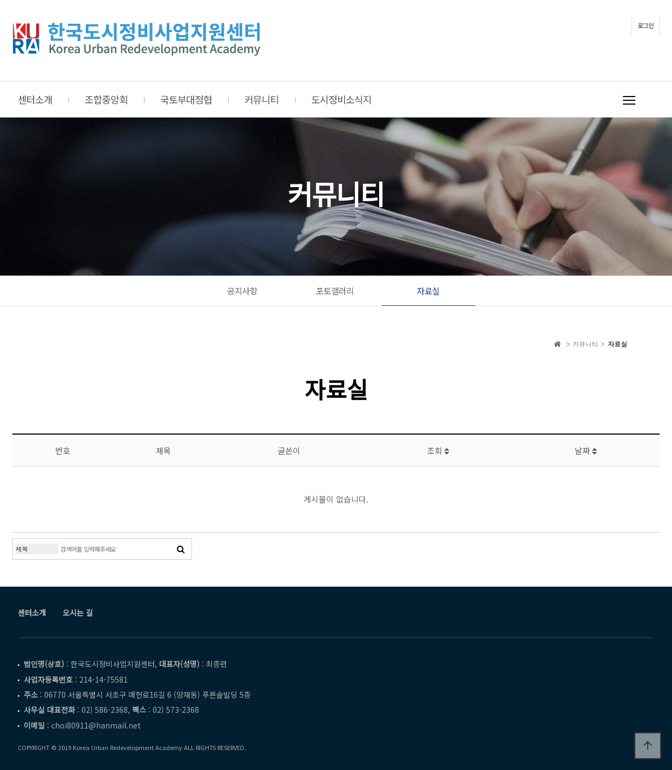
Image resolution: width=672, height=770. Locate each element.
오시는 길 (78, 612)
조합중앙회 (106, 99)
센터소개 (35, 99)
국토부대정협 (186, 99)
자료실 (428, 291)
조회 (438, 450)
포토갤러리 (335, 291)
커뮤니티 (261, 99)
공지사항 (242, 291)
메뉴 (629, 100)
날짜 (586, 450)
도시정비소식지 (341, 99)
